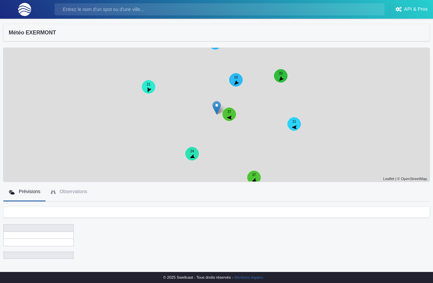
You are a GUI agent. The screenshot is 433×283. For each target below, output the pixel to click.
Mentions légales (248, 277)
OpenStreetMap (414, 179)
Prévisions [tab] (24, 191)
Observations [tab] (69, 191)
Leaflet (388, 179)
